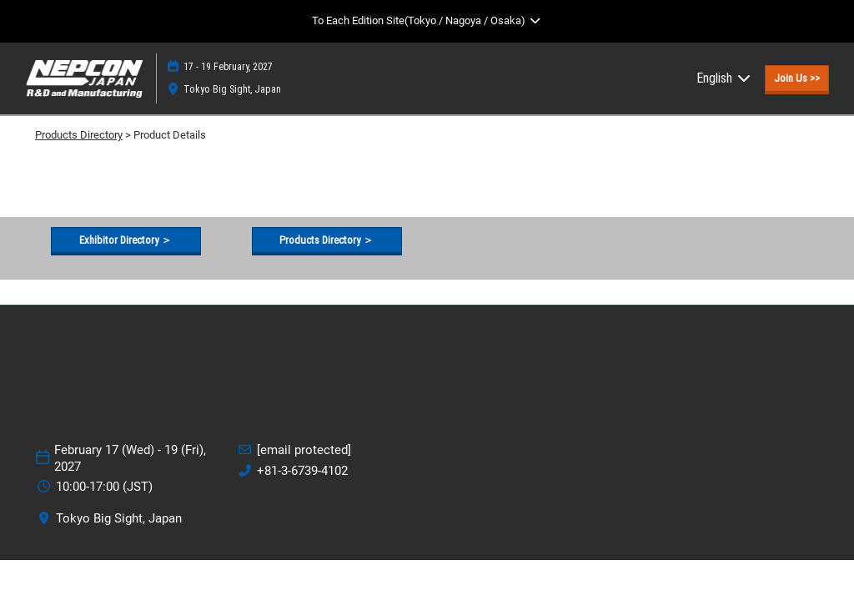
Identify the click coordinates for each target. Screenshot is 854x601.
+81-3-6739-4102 (302, 470)
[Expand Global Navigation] (426, 20)
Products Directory (79, 135)
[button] (797, 78)
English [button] (724, 78)
